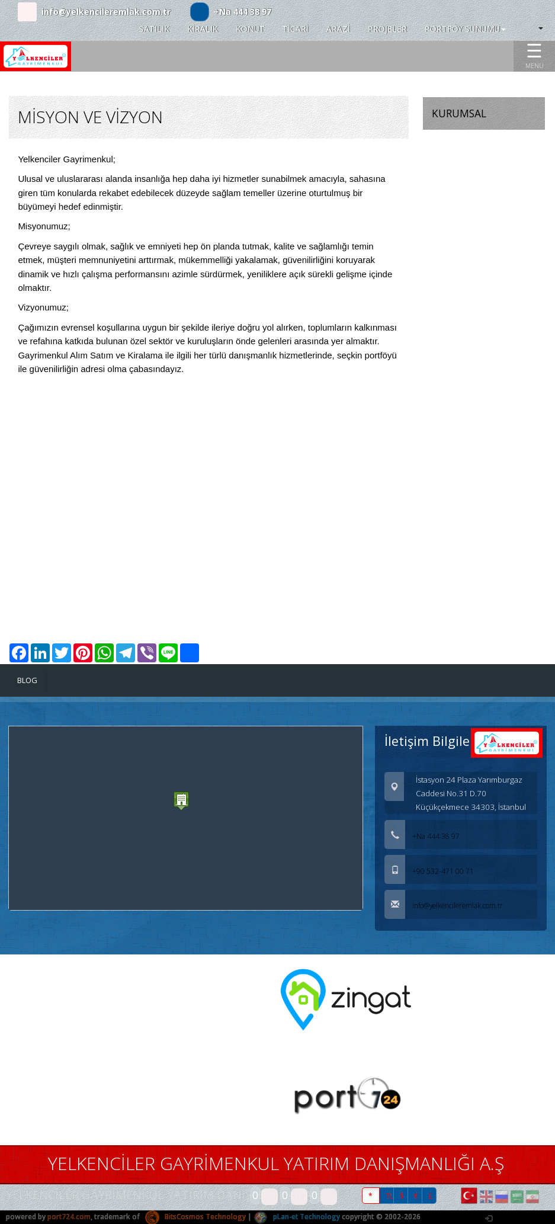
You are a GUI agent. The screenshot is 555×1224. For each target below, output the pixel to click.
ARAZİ (338, 28)
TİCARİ (296, 28)
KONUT (250, 28)
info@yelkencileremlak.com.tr (106, 11)
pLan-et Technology (298, 1217)
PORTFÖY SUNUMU (465, 28)
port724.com (69, 1217)
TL (389, 1196)
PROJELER (387, 28)
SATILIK (154, 28)
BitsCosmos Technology (196, 1217)
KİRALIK (202, 28)
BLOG (27, 680)
